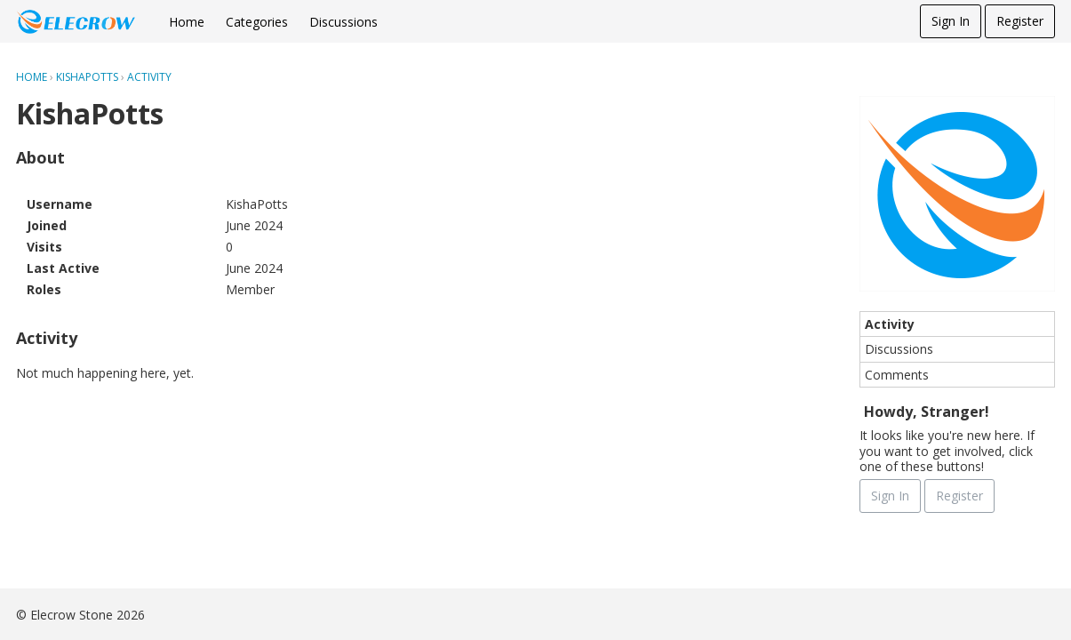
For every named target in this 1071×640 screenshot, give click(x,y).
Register (1019, 20)
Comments (897, 374)
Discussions (343, 21)
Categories (257, 21)
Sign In (950, 20)
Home (186, 21)
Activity (890, 324)
